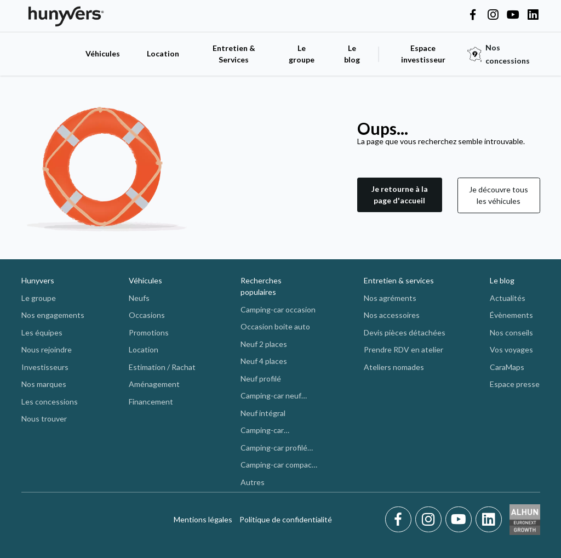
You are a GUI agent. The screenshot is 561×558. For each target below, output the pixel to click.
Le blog (502, 280)
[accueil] (48, 54)
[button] (399, 195)
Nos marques (43, 384)
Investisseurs (44, 367)
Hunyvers (37, 280)
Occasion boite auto (275, 326)
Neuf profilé (261, 378)
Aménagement (154, 384)
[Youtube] (460, 519)
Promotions (149, 332)
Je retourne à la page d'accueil (399, 194)
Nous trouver (44, 418)
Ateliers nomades (394, 367)
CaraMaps (507, 367)
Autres (253, 482)
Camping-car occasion (278, 309)
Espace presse (515, 384)
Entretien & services (399, 280)
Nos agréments (390, 298)
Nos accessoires (392, 315)
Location (163, 53)
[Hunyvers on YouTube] (513, 15)
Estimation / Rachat (162, 367)
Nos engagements (52, 315)
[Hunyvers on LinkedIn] (533, 15)
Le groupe (301, 53)
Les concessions (49, 401)
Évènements (511, 315)
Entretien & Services (234, 53)
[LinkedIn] (489, 519)
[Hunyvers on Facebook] (473, 15)
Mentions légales (203, 519)
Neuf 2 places (264, 344)
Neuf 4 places (264, 361)
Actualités (507, 298)
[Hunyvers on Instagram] (493, 15)
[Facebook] (400, 519)
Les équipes (41, 332)
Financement (151, 401)
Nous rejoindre (46, 349)
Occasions (147, 315)
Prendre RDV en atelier (403, 349)
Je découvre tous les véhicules (498, 195)
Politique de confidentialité (285, 519)
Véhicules (102, 53)
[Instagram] (430, 519)
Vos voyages (511, 349)
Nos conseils (511, 332)
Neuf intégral (263, 413)
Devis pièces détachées (404, 332)
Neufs (139, 298)
